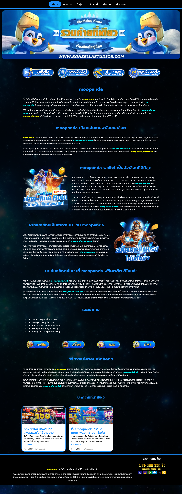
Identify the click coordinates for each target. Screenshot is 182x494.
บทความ (67, 6)
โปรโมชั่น (94, 6)
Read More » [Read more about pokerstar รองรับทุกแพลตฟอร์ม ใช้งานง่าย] (28, 449)
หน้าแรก (55, 6)
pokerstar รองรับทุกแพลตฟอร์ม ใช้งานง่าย (39, 435)
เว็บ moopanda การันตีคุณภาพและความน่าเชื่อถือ (88, 435)
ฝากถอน (107, 6)
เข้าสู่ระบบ (81, 6)
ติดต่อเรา (121, 6)
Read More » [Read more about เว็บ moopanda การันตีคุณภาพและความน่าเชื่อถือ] (76, 449)
